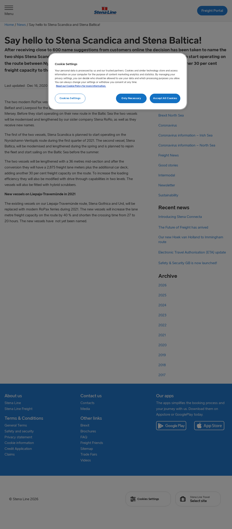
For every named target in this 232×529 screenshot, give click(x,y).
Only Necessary (131, 98)
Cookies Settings (70, 98)
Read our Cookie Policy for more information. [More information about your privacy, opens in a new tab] (81, 86)
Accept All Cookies (165, 98)
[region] (117, 81)
